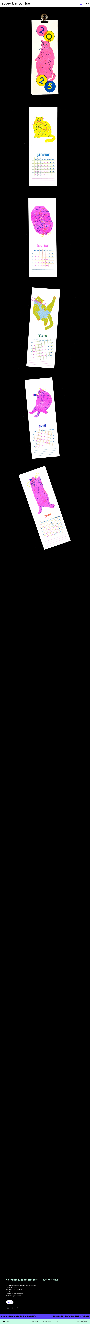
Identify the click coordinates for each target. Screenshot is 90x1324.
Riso (12, 9)
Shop (8, 9)
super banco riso (16, 3)
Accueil (4, 9)
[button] (8, 1308)
